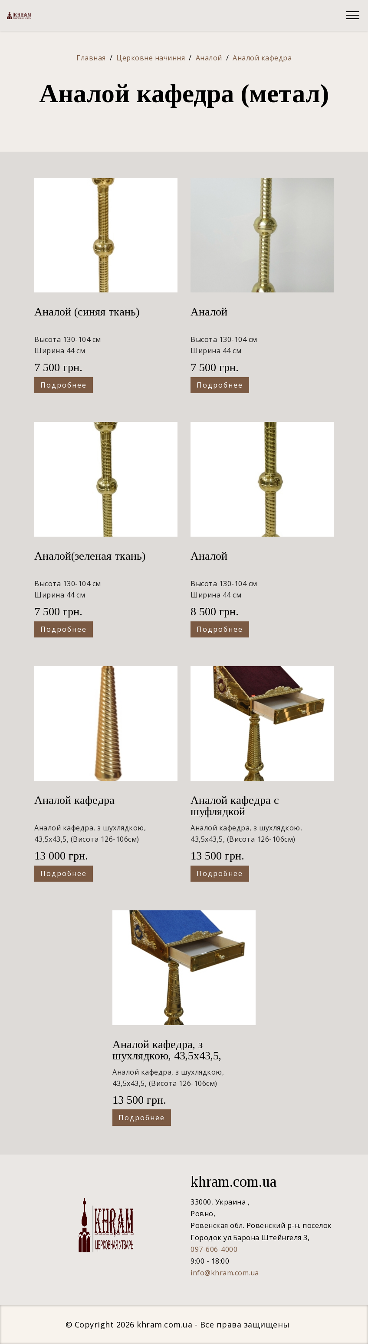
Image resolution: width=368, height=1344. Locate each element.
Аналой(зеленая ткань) (89, 556)
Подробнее (63, 385)
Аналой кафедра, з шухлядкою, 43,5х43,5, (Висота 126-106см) (166, 1055)
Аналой (209, 311)
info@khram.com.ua (225, 1273)
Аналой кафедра (74, 800)
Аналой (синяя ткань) (86, 311)
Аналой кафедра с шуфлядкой (235, 806)
